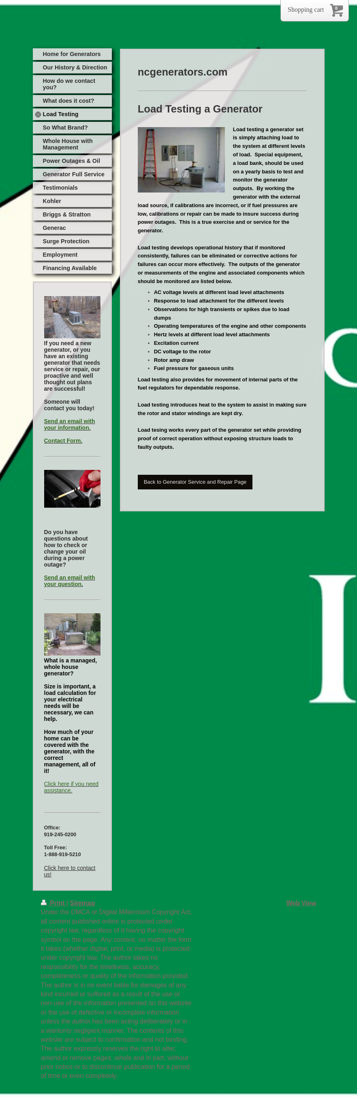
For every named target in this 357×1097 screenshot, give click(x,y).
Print (53, 903)
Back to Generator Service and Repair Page (195, 482)
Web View (301, 903)
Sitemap (82, 903)
